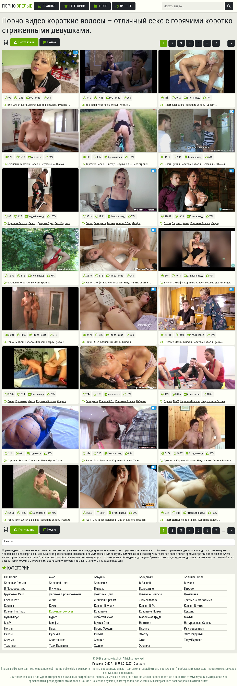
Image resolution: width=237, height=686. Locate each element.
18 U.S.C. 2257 (123, 663)
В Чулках (177, 223)
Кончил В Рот (28, 104)
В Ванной (34, 519)
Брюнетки (91, 104)
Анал (96, 342)
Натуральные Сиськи (52, 164)
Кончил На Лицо (37, 460)
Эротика (45, 282)
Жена (89, 519)
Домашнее (98, 519)
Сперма (61, 401)
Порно (17, 6)
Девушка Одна (124, 164)
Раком (167, 104)
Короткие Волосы (47, 104)
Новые (49, 42)
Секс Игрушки (140, 164)
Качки (186, 223)
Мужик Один (55, 460)
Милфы (136, 223)
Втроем (168, 401)
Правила (97, 663)
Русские (62, 104)
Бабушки (141, 401)
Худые (136, 460)
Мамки (111, 223)
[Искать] (229, 6)
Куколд (176, 164)
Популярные (24, 42)
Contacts (139, 663)
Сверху (210, 104)
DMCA (108, 663)
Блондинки (14, 104)
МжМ (176, 401)
